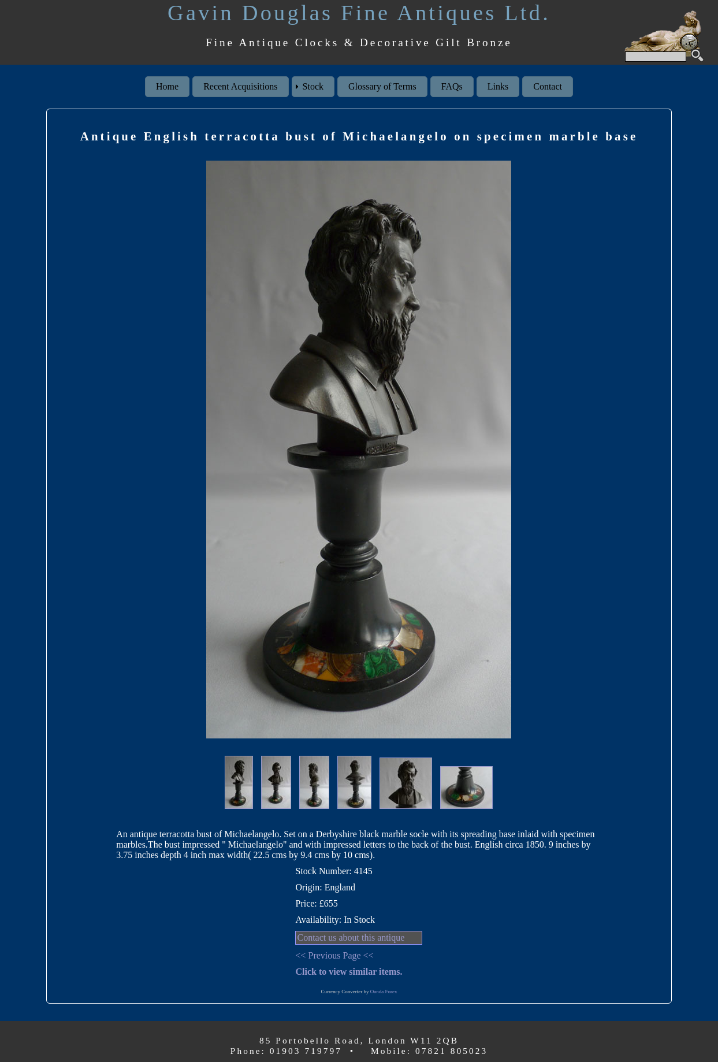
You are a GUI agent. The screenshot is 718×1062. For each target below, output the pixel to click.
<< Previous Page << (334, 955)
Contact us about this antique (350, 937)
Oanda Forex (383, 991)
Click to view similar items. (348, 971)
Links (498, 86)
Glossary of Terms (382, 86)
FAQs (452, 86)
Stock (313, 86)
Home (167, 86)
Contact (547, 86)
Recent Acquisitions (240, 86)
